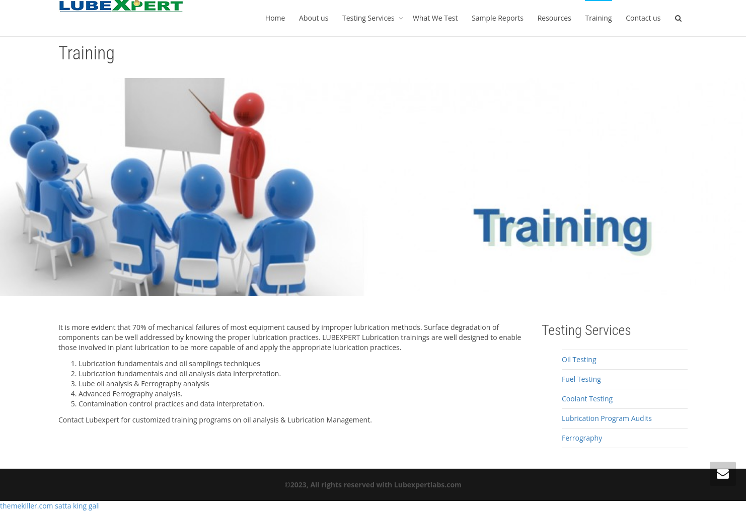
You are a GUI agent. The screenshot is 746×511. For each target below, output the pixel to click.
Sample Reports (498, 18)
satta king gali (77, 505)
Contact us (643, 18)
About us (313, 18)
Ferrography (582, 438)
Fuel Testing (581, 379)
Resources (554, 18)
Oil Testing (579, 359)
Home (275, 18)
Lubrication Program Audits (607, 418)
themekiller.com (27, 505)
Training (598, 18)
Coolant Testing (587, 398)
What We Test (435, 18)
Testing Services (369, 18)
